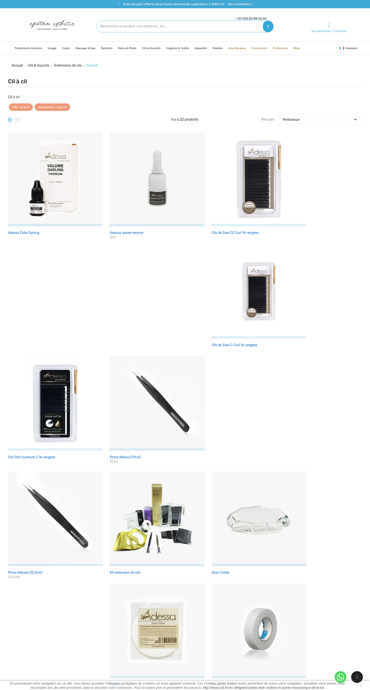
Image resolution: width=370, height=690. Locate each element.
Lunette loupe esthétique (328, 341)
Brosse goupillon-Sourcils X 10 (91, 341)
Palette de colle (200, 266)
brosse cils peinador (23, 341)
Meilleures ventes (143, 625)
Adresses (255, 633)
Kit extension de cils (83, 266)
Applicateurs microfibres (147, 341)
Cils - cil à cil (21, 107)
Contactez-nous (201, 633)
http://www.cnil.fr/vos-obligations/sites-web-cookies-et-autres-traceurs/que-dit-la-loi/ (263, 688)
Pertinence (320, 118)
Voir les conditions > (151, 499)
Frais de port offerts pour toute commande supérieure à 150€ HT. (188, 4)
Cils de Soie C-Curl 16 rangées (211, 191)
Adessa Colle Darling (23, 191)
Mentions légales (201, 617)
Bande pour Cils (261, 266)
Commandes (257, 617)
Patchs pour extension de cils (331, 266)
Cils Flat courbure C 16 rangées (272, 191)
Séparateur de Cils (203, 416)
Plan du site (197, 642)
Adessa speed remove (85, 191)
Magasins (196, 650)
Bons (251, 642)
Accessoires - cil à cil (52, 107)
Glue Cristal (137, 266)
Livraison (195, 609)
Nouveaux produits (144, 617)
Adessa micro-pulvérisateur (29, 416)
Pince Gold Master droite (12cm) (152, 416)
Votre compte (260, 599)
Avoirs (252, 625)
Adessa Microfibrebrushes (268, 341)
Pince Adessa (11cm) (324, 191)
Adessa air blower (81, 416)
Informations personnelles (268, 609)
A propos (195, 625)
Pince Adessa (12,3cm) (25, 266)
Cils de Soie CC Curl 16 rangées (152, 191)
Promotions (138, 609)
